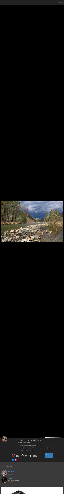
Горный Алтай (32, 447)
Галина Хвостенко (24, 442)
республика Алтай (42, 447)
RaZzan (10, 478)
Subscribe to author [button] (48, 455)
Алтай (21, 447)
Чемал (25, 447)
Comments (8, 466)
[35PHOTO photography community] (9, 2)
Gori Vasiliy (11, 471)
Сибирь (50, 447)
